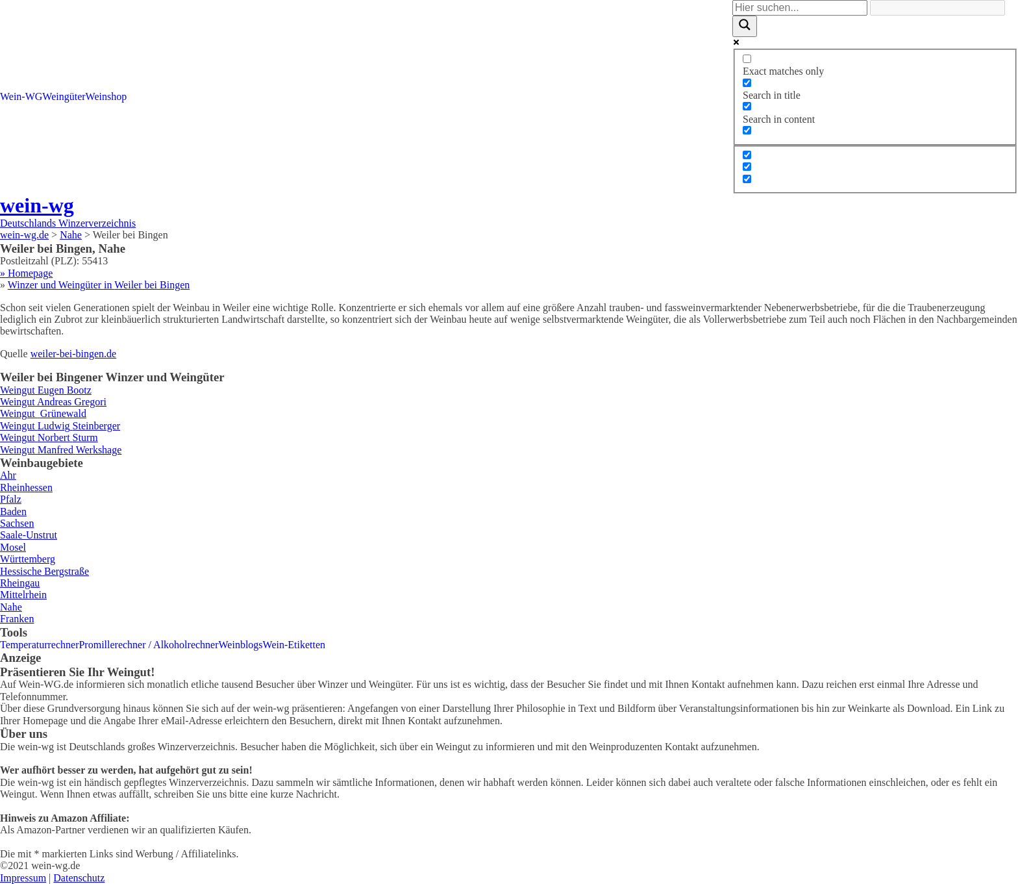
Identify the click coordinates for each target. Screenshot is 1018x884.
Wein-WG (21, 96)
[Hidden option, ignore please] (747, 155)
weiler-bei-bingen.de (74, 353)
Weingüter (63, 96)
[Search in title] (747, 83)
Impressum (23, 877)
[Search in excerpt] (747, 130)
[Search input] (799, 8)
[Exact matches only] (747, 59)
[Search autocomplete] (937, 8)
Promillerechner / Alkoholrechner (148, 644)
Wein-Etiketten (294, 644)
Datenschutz (79, 877)
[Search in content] (747, 106)
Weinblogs (241, 644)
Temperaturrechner (39, 644)
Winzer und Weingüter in (99, 284)
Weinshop (106, 96)
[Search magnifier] (744, 26)
